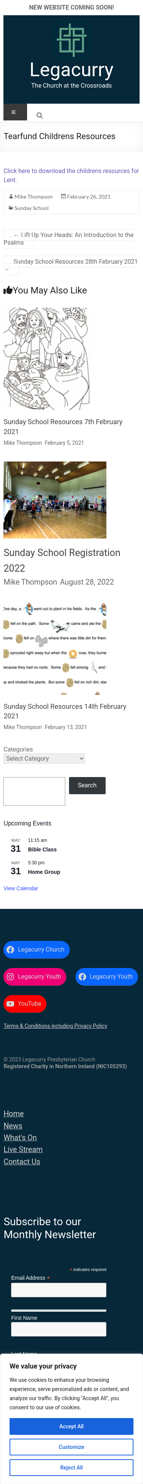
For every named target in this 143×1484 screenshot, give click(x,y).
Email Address (30, 1278)
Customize (71, 1447)
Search (87, 785)
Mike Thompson (33, 196)
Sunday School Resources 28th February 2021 (70, 265)
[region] (71, 1419)
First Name (24, 1318)
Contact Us (21, 1161)
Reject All (71, 1468)
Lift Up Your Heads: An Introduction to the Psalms (68, 238)
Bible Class (42, 849)
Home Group (44, 872)
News (12, 1126)
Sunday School (31, 208)
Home (13, 1113)
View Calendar (20, 888)
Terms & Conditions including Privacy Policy (55, 1026)
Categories (18, 749)
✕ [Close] (134, 7)
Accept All (71, 1426)
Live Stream (23, 1149)
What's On (20, 1137)
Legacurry (71, 70)
